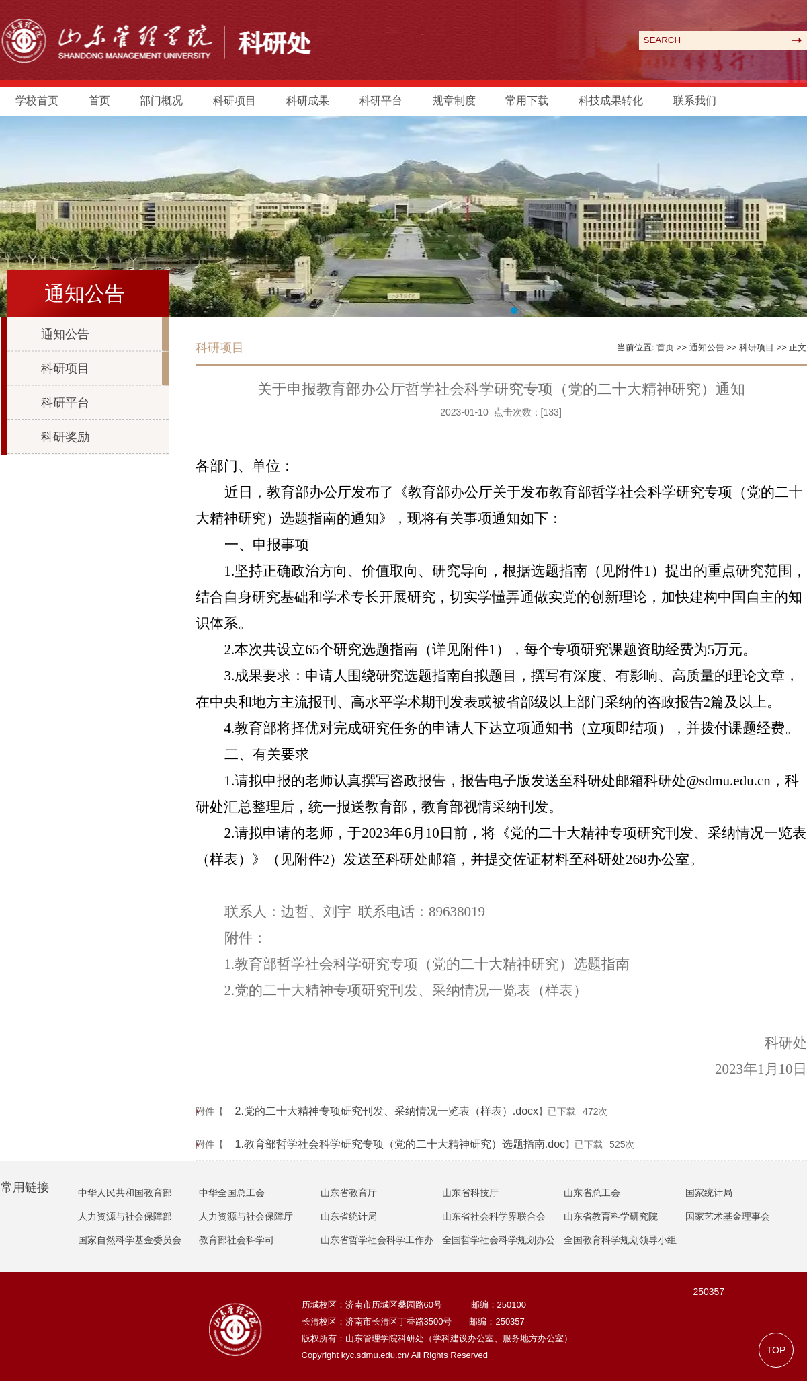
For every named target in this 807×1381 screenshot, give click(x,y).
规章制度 (454, 100)
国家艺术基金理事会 (727, 1216)
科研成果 (307, 100)
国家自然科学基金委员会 (129, 1239)
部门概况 (161, 100)
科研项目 (234, 100)
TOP (776, 1350)
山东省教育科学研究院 (611, 1216)
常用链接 (25, 1187)
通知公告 (65, 334)
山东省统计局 (349, 1216)
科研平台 (380, 100)
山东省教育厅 (349, 1192)
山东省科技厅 (470, 1192)
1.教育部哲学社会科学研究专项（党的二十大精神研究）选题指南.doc (400, 1144)
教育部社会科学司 (236, 1239)
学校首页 (36, 100)
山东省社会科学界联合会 (494, 1216)
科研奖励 (65, 437)
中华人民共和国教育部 (125, 1192)
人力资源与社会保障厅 (246, 1216)
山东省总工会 (592, 1192)
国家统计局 (708, 1192)
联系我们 (694, 100)
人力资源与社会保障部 (125, 1216)
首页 (99, 100)
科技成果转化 (611, 100)
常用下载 (526, 100)
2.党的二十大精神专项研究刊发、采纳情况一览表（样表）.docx (387, 1111)
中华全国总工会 (232, 1192)
